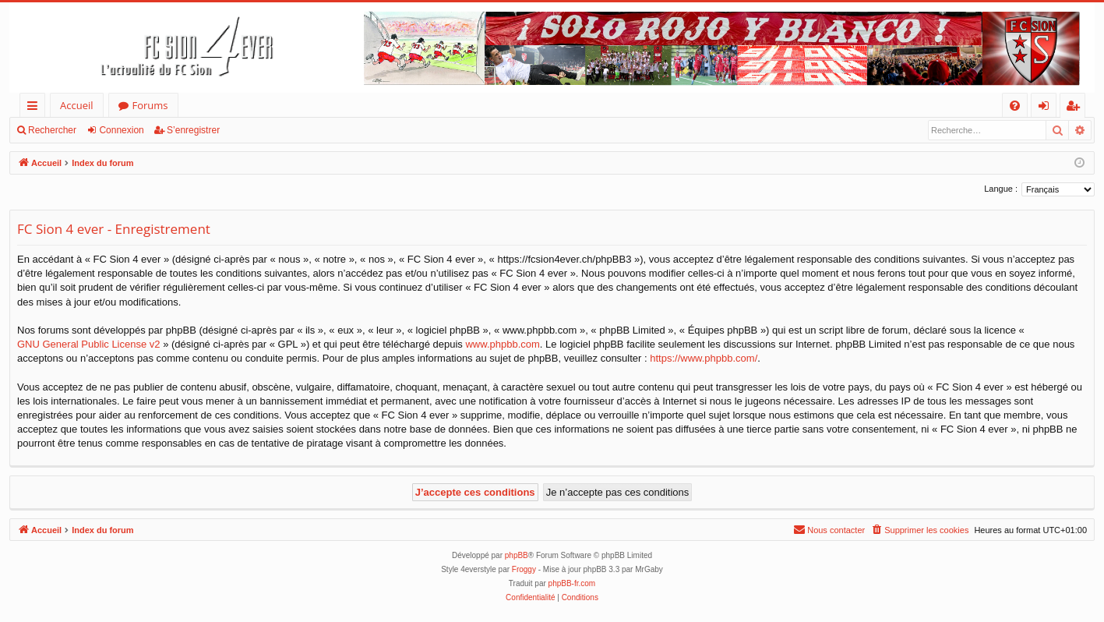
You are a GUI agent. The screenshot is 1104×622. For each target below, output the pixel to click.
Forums (150, 105)
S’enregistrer (193, 130)
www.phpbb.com (502, 344)
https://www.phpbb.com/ (703, 358)
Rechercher (52, 130)
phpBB (516, 555)
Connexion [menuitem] (1047, 108)
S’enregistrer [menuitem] (1076, 108)
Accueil (76, 105)
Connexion (121, 130)
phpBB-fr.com (572, 583)
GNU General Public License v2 (88, 344)
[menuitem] (1015, 106)
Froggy (524, 569)
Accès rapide (35, 108)
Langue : (1001, 188)
